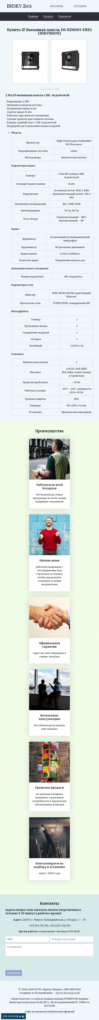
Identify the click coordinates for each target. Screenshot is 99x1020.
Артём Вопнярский (67, 992)
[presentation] (27, 963)
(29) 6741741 (56, 6)
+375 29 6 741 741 (38, 925)
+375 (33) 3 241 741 (59, 925)
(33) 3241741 (80, 6)
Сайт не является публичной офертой (49, 1011)
